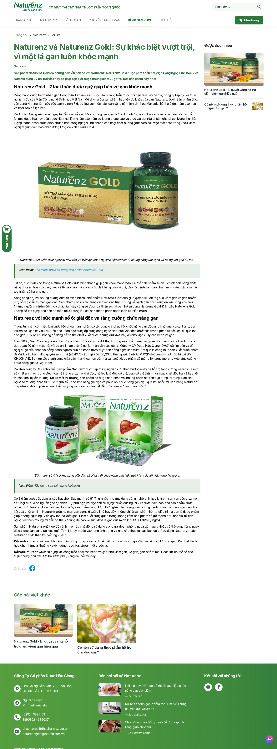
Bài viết (55, 35)
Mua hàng (249, 20)
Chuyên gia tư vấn (104, 20)
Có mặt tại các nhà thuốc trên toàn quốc (84, 7)
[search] (259, 7)
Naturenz (48, 20)
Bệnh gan (73, 20)
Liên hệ (166, 20)
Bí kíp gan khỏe (140, 20)
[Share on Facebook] (32, 569)
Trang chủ (23, 20)
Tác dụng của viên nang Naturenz (57, 485)
